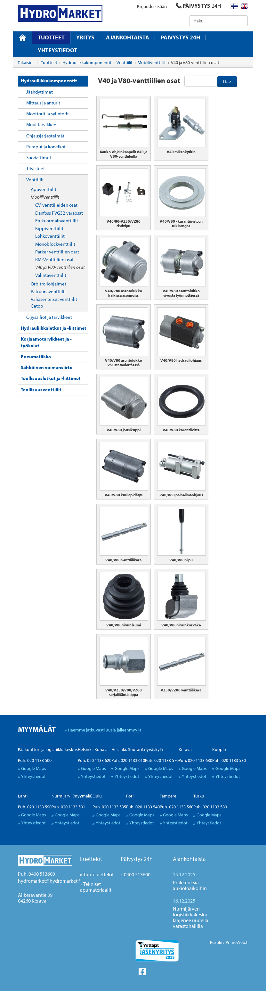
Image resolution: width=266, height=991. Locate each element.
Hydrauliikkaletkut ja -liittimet (53, 328)
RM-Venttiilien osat (54, 259)
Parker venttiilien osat (57, 252)
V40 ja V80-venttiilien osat (60, 267)
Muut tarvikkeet (42, 124)
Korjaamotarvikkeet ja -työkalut (46, 342)
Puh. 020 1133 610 (128, 760)
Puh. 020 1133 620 (94, 760)
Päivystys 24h (137, 859)
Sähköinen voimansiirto (47, 367)
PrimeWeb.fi (237, 942)
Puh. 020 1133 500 (35, 760)
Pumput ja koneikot (46, 147)
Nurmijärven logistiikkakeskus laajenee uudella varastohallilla (191, 917)
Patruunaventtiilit (48, 291)
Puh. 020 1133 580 (210, 807)
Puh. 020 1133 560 (176, 807)
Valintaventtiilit (50, 275)
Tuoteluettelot (98, 874)
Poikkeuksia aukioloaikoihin (190, 885)
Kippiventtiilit (49, 228)
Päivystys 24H (180, 37)
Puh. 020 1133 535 (109, 807)
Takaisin (25, 62)
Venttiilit (35, 180)
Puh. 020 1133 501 (68, 807)
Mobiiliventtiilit (45, 197)
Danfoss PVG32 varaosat (59, 213)
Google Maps (33, 768)
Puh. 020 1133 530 (229, 760)
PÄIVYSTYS (198, 5)
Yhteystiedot (57, 50)
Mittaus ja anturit (43, 103)
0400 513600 (137, 874)
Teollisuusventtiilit (41, 389)
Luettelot (91, 859)
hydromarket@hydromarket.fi (49, 881)
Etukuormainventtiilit (56, 221)
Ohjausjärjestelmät (45, 136)
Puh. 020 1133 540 (143, 807)
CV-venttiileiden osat (56, 205)
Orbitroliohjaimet (48, 284)
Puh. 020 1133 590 (35, 807)
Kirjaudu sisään (152, 6)
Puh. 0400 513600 (36, 874)
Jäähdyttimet (39, 92)
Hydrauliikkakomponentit (49, 81)
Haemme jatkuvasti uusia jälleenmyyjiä (104, 730)
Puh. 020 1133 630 (195, 760)
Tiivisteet (35, 168)
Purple (216, 942)
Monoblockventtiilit (55, 244)
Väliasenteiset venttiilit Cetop (54, 302)
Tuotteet (51, 37)
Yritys (85, 37)
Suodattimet (38, 157)
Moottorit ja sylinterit (47, 114)
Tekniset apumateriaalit (95, 887)
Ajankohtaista (127, 37)
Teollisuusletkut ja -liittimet (51, 378)
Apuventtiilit (43, 189)
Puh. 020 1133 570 (162, 760)
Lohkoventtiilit (50, 236)
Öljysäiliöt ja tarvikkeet (49, 317)
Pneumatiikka (36, 356)
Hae (227, 81)
